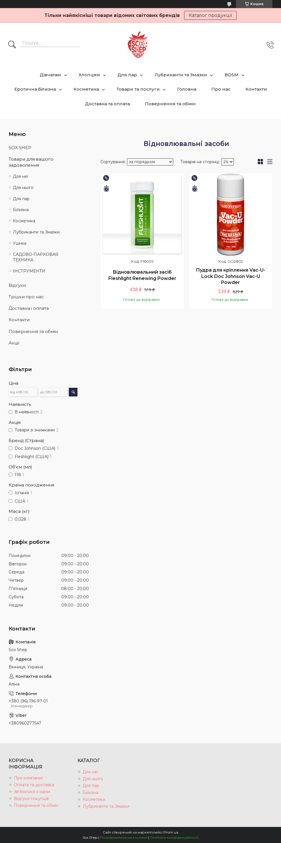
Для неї (20, 176)
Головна (186, 89)
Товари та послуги (138, 89)
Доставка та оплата (107, 103)
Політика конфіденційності (174, 837)
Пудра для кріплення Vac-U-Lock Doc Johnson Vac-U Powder (230, 276)
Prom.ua (170, 832)
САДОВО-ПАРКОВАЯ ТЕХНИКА (35, 257)
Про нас (221, 89)
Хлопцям (89, 74)
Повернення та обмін (170, 103)
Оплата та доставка (34, 784)
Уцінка (19, 243)
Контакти (256, 89)
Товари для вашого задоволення (31, 162)
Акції (14, 343)
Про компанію (28, 777)
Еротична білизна (35, 89)
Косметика (86, 89)
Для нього (23, 187)
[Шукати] (12, 45)
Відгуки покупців (31, 798)
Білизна (21, 209)
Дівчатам (50, 74)
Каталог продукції (210, 15)
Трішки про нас (26, 296)
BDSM (232, 74)
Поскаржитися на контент (123, 837)
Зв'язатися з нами (32, 791)
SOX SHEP (20, 147)
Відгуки (17, 285)
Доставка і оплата (29, 308)
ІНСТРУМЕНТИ (29, 271)
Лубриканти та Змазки (181, 74)
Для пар (127, 74)
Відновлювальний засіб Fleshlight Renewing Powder (142, 275)
